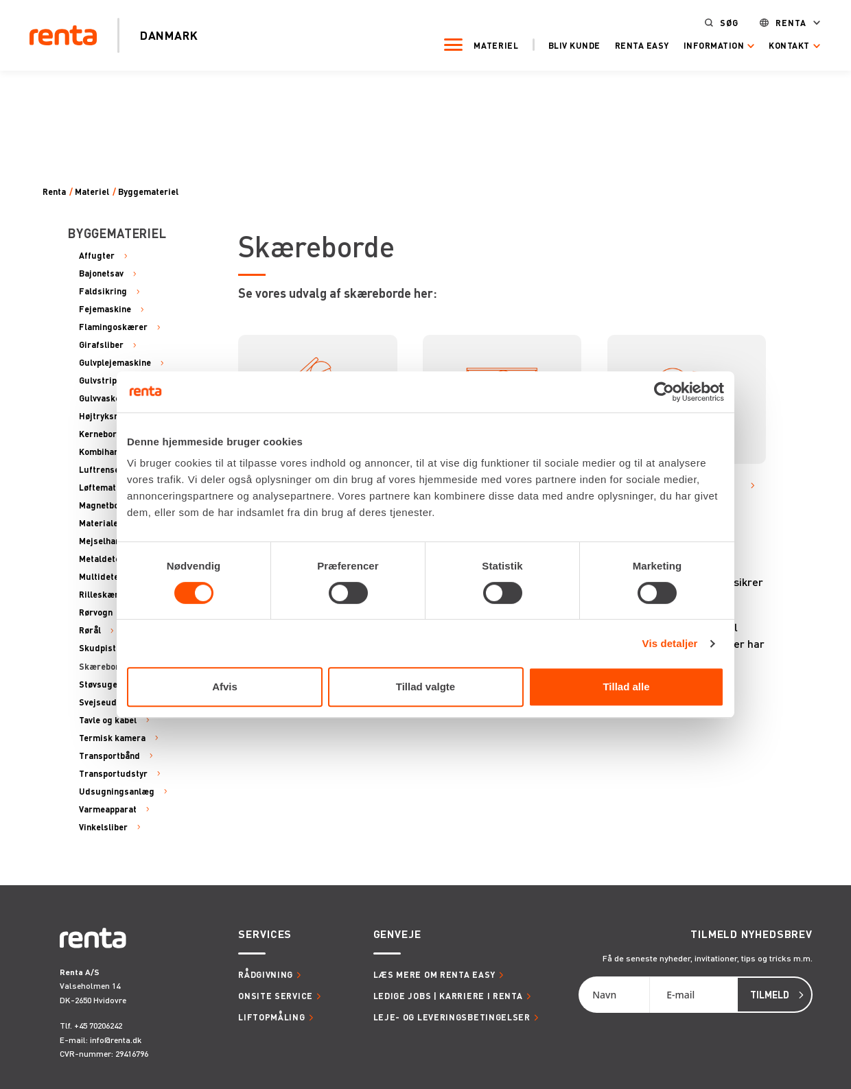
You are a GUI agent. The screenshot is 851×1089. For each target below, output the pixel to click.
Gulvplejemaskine (115, 363)
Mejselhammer (109, 541)
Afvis (224, 686)
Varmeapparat (108, 810)
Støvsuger (100, 685)
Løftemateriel (107, 488)
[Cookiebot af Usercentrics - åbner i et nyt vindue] (664, 392)
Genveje (397, 934)
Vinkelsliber (103, 827)
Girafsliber (101, 345)
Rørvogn (96, 613)
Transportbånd (109, 756)
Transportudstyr (113, 774)
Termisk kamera (112, 738)
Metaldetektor (108, 559)
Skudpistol (101, 648)
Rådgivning (265, 974)
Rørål (90, 630)
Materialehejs (107, 523)
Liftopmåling (271, 1016)
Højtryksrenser (110, 416)
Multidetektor (107, 577)
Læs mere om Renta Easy (434, 974)
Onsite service (275, 995)
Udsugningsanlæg (116, 792)
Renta (783, 22)
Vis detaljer (670, 643)
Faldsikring (103, 291)
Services (265, 934)
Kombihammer (108, 452)
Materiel (489, 44)
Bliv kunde (567, 44)
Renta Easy (634, 44)
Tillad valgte (425, 686)
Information (706, 45)
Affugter (97, 256)
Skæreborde (104, 667)
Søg (722, 22)
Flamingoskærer (113, 327)
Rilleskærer (103, 595)
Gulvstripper (104, 381)
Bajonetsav (101, 274)
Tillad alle (626, 686)
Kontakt (782, 45)
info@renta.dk (115, 1040)
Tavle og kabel (108, 720)
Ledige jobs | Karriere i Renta (448, 995)
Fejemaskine (105, 309)
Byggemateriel (148, 192)
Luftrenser (101, 470)
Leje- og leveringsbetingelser (452, 1016)
